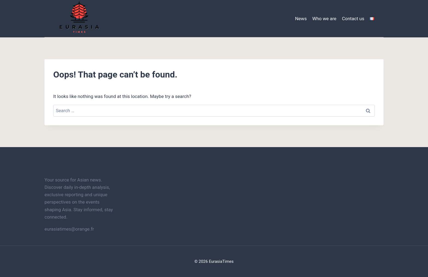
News (301, 18)
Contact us (353, 18)
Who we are (324, 18)
